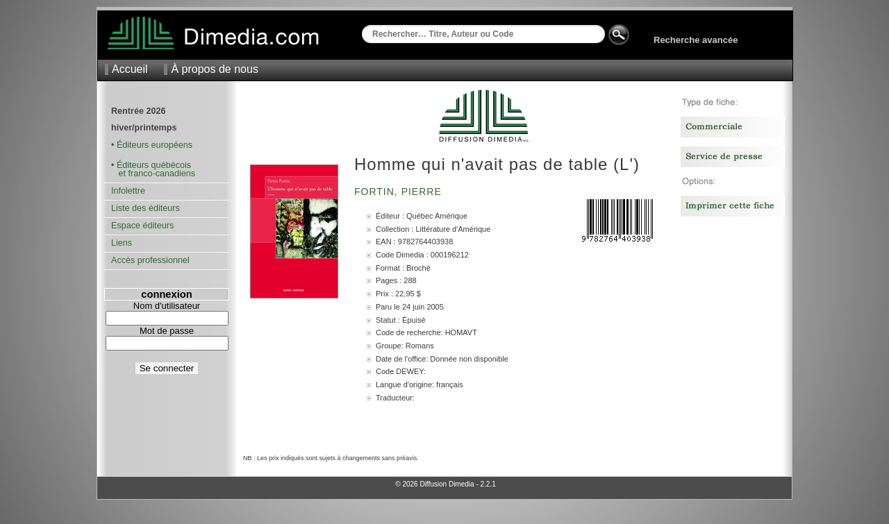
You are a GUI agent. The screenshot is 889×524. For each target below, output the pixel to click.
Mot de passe (167, 331)
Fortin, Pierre (399, 191)
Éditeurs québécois (154, 165)
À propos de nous (214, 69)
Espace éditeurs (142, 225)
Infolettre (128, 191)
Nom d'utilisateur (166, 306)
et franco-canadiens (153, 173)
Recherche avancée (696, 40)
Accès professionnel (150, 260)
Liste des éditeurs (145, 208)
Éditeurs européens (154, 145)
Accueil (130, 69)
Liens (121, 243)
